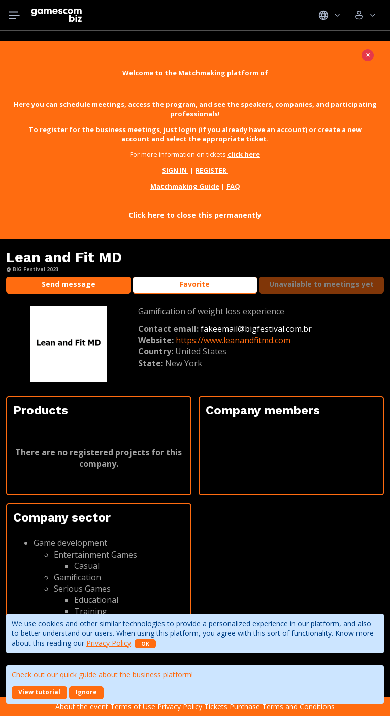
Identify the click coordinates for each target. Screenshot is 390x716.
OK (145, 643)
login (188, 129)
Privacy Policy (108, 643)
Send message (68, 284)
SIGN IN (175, 170)
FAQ (233, 186)
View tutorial (39, 692)
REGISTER (212, 170)
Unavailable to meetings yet (321, 284)
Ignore (86, 692)
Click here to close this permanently (195, 215)
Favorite (195, 284)
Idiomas (329, 15)
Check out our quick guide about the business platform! (102, 674)
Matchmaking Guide (184, 186)
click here (244, 154)
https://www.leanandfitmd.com (233, 340)
